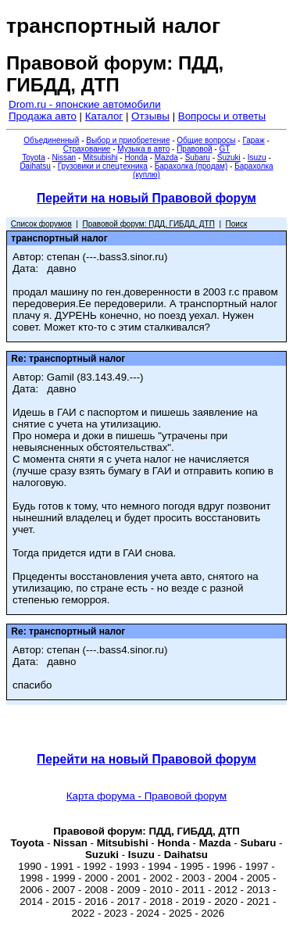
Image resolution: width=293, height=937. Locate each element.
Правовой (194, 149)
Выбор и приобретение (128, 140)
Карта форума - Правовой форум (146, 796)
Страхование (87, 149)
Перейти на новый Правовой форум (146, 198)
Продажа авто (43, 116)
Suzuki (229, 157)
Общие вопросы (206, 140)
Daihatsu (35, 166)
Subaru (197, 157)
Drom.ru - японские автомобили (85, 104)
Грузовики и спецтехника (103, 166)
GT (224, 149)
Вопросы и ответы (222, 116)
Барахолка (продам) (191, 166)
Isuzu (257, 157)
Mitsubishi (100, 157)
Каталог (104, 116)
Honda (135, 157)
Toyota (33, 157)
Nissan (64, 157)
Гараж (253, 140)
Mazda (166, 157)
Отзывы (150, 116)
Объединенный (51, 140)
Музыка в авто (143, 149)
